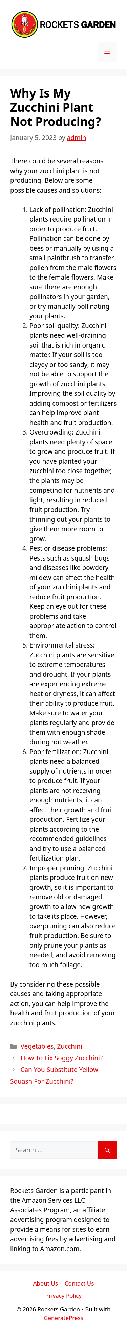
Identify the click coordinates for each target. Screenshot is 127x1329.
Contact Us (79, 1283)
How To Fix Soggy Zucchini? (61, 1057)
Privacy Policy (63, 1295)
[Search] (107, 1150)
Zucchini (69, 1046)
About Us (45, 1283)
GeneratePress (63, 1318)
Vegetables (37, 1046)
